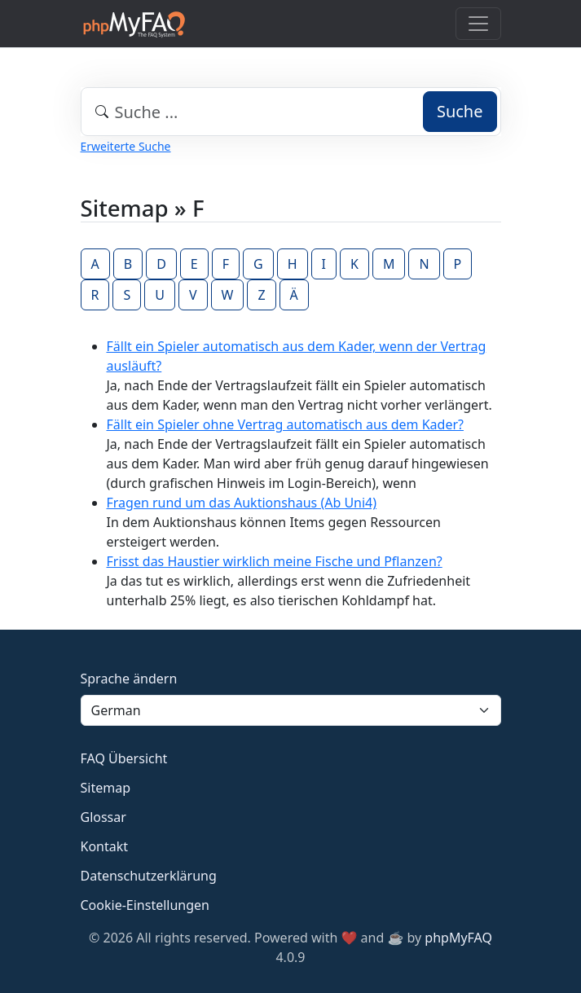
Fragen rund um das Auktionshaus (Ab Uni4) (242, 503)
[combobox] (291, 111)
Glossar (103, 817)
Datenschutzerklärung (149, 876)
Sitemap (106, 788)
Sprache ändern (129, 679)
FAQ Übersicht (124, 758)
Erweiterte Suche (126, 146)
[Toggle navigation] (478, 23)
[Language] (291, 710)
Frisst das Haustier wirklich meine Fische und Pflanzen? (274, 561)
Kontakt (105, 846)
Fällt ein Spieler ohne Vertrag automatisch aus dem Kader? (285, 424)
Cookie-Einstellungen (145, 905)
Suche (460, 111)
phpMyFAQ (458, 938)
